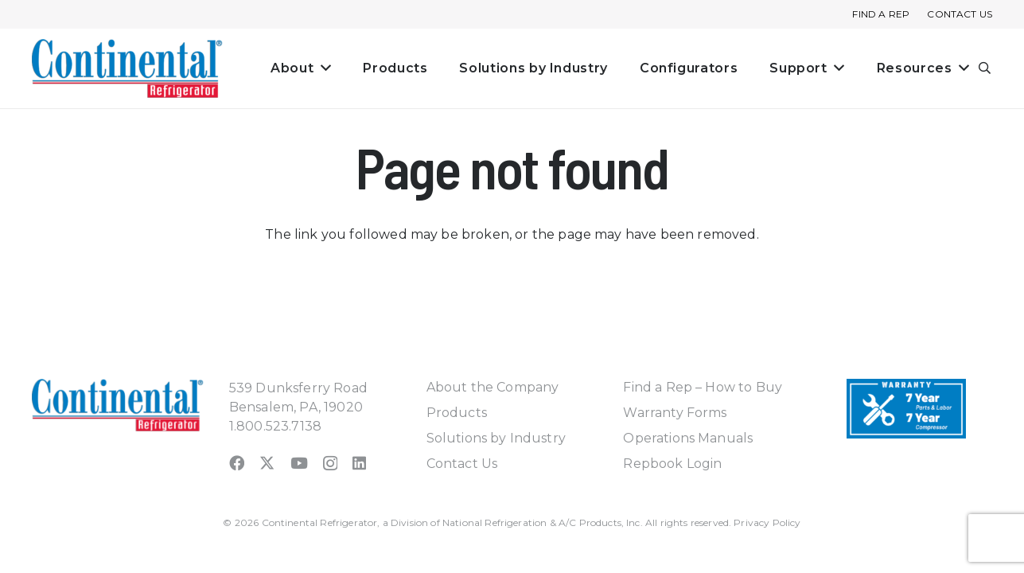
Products (456, 412)
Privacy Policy (767, 522)
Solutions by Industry (496, 438)
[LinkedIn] (359, 462)
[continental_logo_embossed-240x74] (127, 68)
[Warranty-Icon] (906, 409)
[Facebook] (236, 462)
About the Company (492, 387)
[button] (985, 69)
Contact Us (462, 463)
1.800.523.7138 (275, 426)
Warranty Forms (674, 412)
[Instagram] (330, 463)
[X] (266, 462)
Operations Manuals (688, 438)
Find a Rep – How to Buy (702, 387)
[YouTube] (299, 462)
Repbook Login (672, 463)
